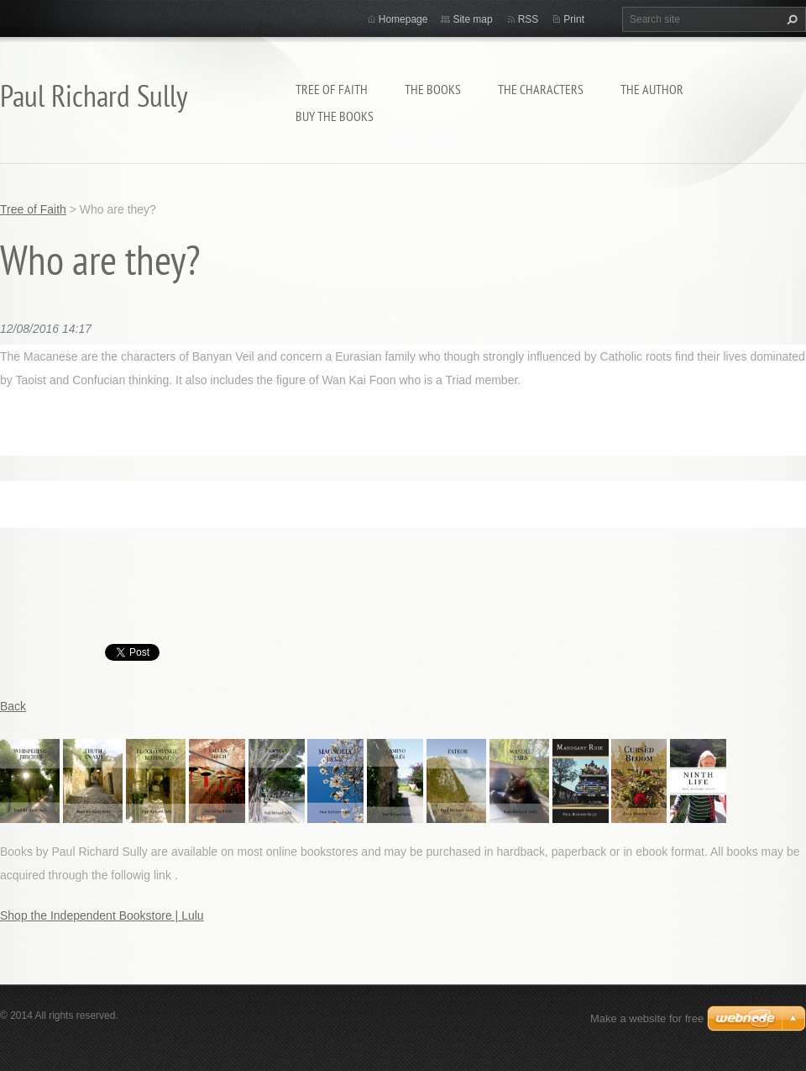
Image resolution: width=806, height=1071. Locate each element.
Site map (472, 19)
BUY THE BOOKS (335, 116)
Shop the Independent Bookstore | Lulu (102, 915)
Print (573, 19)
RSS (528, 19)
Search (790, 19)
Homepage (403, 19)
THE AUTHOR (651, 89)
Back (13, 706)
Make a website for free (647, 1018)
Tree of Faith (332, 89)
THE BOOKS (433, 89)
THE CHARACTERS (541, 89)
